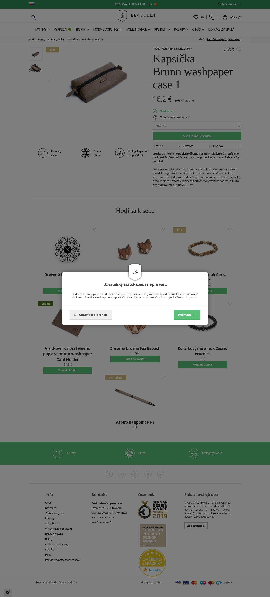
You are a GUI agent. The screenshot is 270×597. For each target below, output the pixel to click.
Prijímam (187, 315)
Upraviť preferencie (90, 315)
